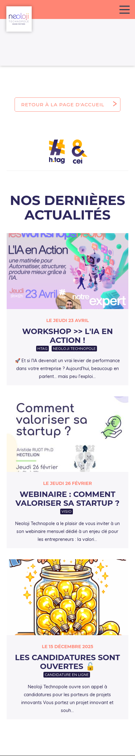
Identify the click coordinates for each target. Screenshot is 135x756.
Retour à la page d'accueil (62, 105)
